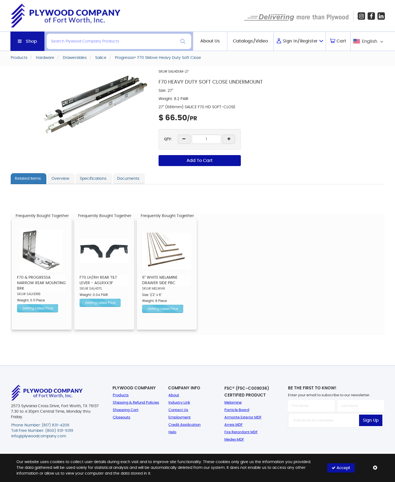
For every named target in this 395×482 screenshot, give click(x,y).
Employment (179, 417)
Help (172, 432)
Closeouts (121, 417)
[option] (41, 274)
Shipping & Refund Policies (136, 402)
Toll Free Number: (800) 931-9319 (42, 431)
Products (121, 395)
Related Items (28, 179)
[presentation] (336, 439)
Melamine (233, 402)
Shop (31, 41)
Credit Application (184, 425)
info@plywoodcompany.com (38, 436)
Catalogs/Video (250, 41)
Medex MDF (234, 439)
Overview (60, 179)
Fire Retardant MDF (241, 432)
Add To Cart (200, 160)
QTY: (168, 139)
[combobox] (368, 41)
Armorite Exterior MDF (243, 417)
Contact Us (178, 410)
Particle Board (236, 410)
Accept (341, 468)
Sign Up (371, 420)
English (369, 41)
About (173, 395)
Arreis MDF (233, 425)
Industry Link (179, 402)
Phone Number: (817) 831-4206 (40, 425)
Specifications (93, 179)
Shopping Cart (126, 410)
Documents (128, 179)
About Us (210, 41)
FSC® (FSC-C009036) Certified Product (246, 391)
